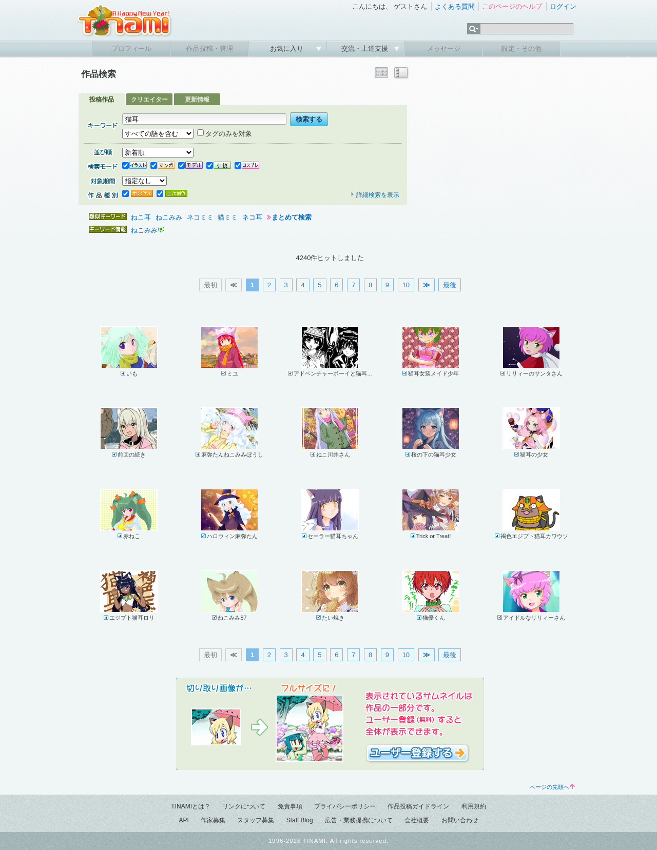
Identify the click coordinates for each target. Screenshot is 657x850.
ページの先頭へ (552, 787)
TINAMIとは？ (190, 806)
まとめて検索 (292, 217)
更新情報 (197, 99)
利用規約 (473, 806)
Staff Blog (299, 820)
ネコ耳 (252, 217)
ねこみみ (169, 217)
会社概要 (416, 820)
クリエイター (149, 99)
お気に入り (287, 48)
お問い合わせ (459, 820)
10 (406, 285)
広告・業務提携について (359, 820)
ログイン (563, 6)
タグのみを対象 (224, 133)
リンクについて (243, 806)
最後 (449, 285)
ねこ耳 (141, 217)
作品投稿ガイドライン (418, 806)
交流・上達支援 (365, 48)
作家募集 (213, 820)
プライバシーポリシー (345, 806)
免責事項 (290, 806)
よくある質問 (455, 6)
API (183, 820)
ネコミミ (200, 217)
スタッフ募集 (255, 820)
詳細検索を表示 (374, 195)
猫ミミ (228, 217)
